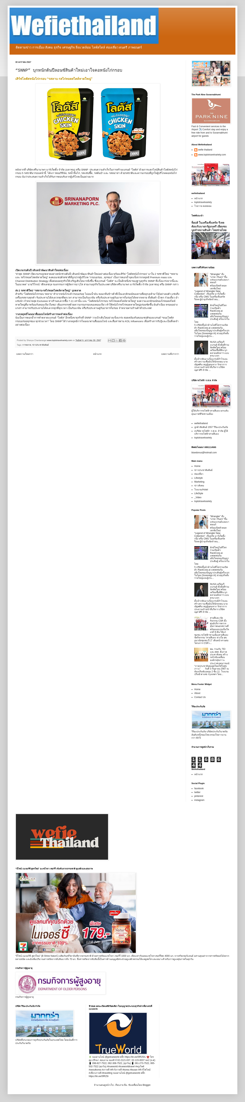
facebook (199, 788)
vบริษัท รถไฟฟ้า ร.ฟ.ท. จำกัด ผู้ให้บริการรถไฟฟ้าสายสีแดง (211, 432)
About (197, 693)
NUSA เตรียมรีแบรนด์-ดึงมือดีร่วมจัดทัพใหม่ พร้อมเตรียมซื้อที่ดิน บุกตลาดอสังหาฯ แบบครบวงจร (219, 349)
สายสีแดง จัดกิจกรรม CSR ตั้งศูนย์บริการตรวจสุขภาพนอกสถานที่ (219, 622)
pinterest (198, 796)
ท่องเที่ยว (198, 474)
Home (197, 466)
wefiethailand (201, 423)
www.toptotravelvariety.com (212, 154)
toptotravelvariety (203, 202)
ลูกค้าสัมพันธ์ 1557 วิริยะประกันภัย (211, 427)
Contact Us (200, 697)
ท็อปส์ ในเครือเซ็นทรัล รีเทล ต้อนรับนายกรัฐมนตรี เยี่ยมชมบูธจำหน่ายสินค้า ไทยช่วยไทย (209, 226)
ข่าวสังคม (199, 485)
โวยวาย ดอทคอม (203, 206)
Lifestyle (198, 478)
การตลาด (26, 345)
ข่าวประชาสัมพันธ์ (40, 345)
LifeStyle (198, 493)
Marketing (199, 481)
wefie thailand (205, 149)
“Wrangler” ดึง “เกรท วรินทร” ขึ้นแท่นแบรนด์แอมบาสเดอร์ (219, 278)
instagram (199, 800)
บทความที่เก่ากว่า (170, 354)
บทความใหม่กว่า (24, 354)
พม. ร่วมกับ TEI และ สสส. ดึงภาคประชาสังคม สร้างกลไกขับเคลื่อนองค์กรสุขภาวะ (219, 654)
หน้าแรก (97, 354)
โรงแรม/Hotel (201, 489)
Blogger (146, 1085)
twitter (197, 792)
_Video (197, 497)
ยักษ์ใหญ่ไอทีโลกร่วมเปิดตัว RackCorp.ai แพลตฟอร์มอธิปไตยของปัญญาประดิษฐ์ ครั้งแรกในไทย (211, 313)
